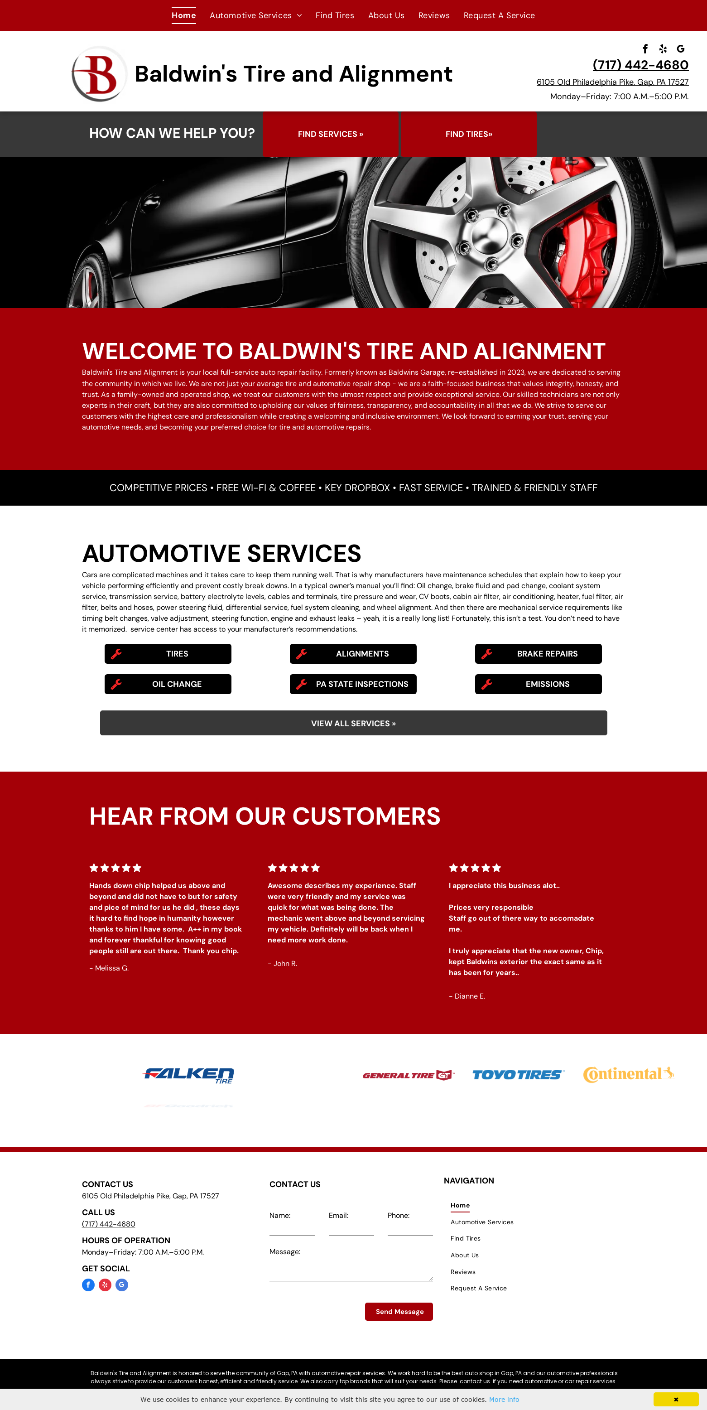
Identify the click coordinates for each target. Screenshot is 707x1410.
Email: (338, 1215)
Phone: (398, 1215)
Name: (279, 1215)
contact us (475, 1381)
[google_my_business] (681, 50)
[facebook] (645, 50)
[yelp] (663, 50)
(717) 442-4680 (641, 65)
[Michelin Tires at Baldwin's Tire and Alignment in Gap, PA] (78, 1074)
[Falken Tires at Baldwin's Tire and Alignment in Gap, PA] (187, 1075)
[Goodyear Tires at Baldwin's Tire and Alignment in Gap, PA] (298, 1074)
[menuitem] (184, 15)
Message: (284, 1251)
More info (504, 1399)
